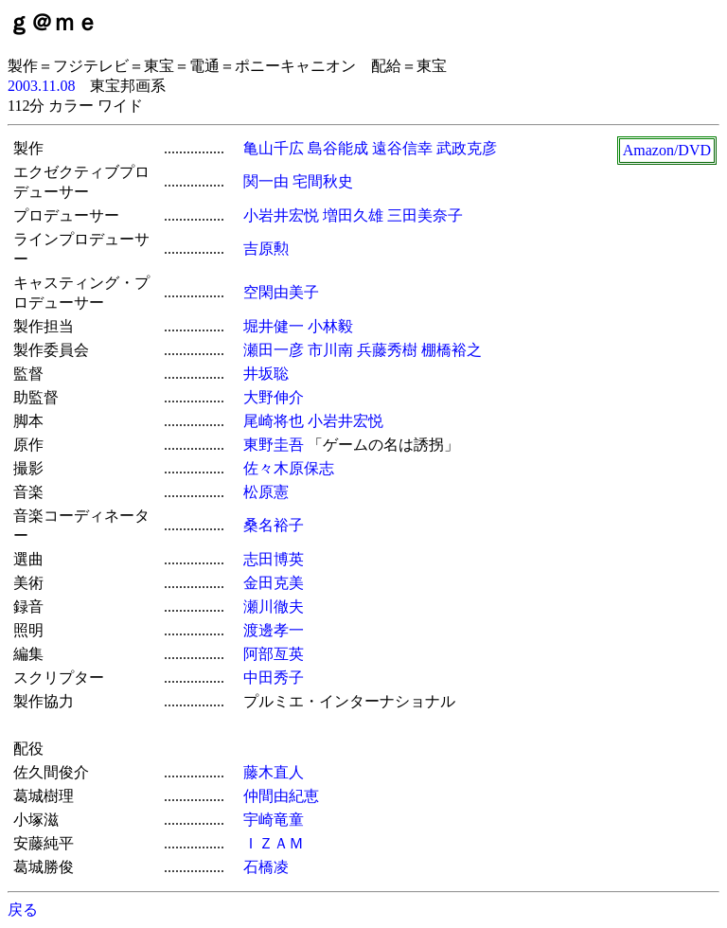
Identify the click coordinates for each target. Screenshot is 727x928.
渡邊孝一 (273, 630)
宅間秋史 (323, 181)
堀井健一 (273, 326)
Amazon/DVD (667, 150)
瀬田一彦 (273, 350)
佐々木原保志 (288, 468)
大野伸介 (273, 397)
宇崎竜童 (273, 820)
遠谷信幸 (402, 148)
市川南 (330, 350)
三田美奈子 (425, 215)
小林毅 (330, 326)
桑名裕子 (273, 525)
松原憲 (266, 492)
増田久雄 (353, 215)
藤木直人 (273, 772)
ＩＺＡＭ (273, 843)
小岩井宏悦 (281, 215)
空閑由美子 (281, 292)
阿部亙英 (273, 654)
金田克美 (273, 583)
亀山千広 (273, 148)
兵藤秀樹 (387, 350)
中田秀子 (273, 677)
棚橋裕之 (451, 350)
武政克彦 (466, 148)
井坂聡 (266, 374)
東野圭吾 (273, 445)
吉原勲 (266, 249)
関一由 (266, 181)
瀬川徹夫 (273, 606)
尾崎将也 (273, 421)
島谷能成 (338, 148)
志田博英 (273, 559)
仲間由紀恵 (281, 796)
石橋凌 (266, 867)
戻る (23, 909)
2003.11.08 (41, 86)
